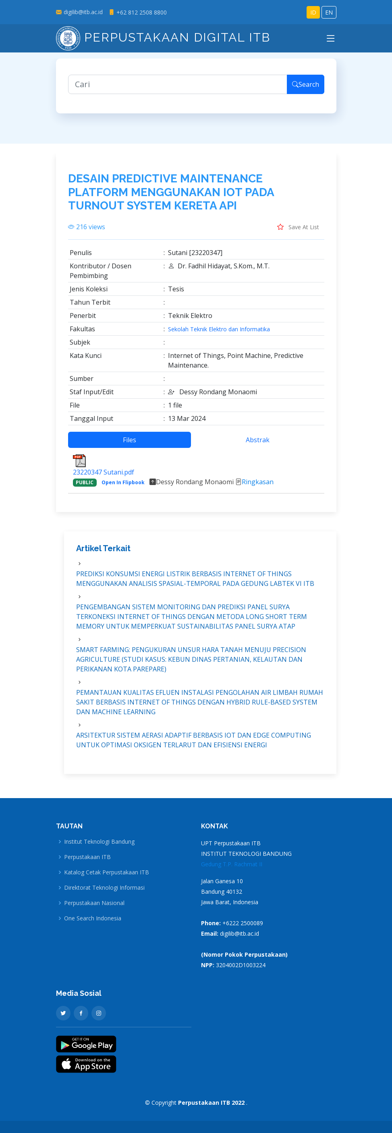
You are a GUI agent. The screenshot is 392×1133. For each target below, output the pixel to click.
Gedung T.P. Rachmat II (231, 864)
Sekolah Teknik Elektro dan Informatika (219, 332)
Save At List (298, 230)
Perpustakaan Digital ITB (163, 37)
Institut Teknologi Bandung (99, 842)
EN (329, 12)
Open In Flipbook (123, 485)
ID (313, 12)
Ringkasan (258, 485)
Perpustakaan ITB (87, 857)
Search (305, 87)
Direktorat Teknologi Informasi (104, 888)
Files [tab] (129, 443)
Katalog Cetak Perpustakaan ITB (106, 872)
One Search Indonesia (92, 918)
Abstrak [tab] (258, 443)
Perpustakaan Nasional (94, 903)
